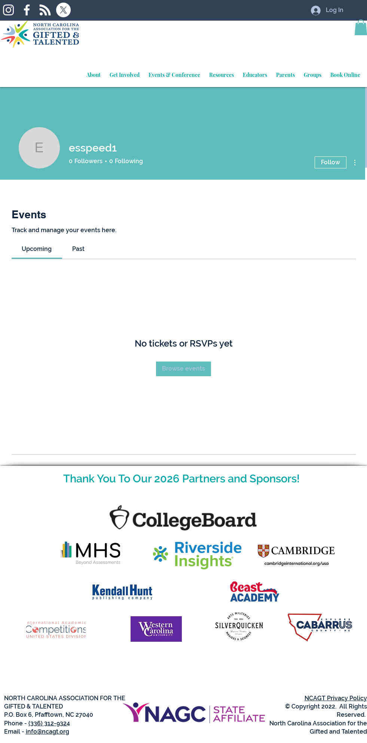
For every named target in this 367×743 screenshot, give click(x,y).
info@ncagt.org (47, 731)
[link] (37, 248)
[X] (63, 10)
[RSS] (45, 10)
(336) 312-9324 (49, 723)
